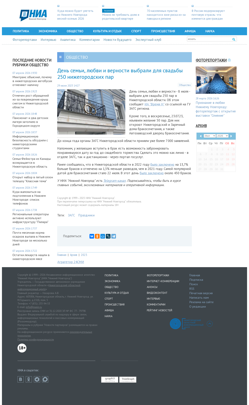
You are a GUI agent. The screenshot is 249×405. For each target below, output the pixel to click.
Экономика (48, 31)
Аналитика (67, 40)
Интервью (48, 40)
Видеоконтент (157, 293)
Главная (61, 255)
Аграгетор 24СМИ (70, 262)
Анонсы (152, 287)
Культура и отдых (107, 31)
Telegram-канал (114, 180)
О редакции (197, 306)
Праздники (86, 215)
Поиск (193, 284)
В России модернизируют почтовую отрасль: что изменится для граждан (208, 14)
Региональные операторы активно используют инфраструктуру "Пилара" (30, 218)
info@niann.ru (34, 307)
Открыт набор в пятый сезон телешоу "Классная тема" (32, 179)
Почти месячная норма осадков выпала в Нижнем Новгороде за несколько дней (31, 238)
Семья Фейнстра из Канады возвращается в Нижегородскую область (31, 162)
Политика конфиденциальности (36, 339)
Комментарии (89, 40)
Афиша (190, 31)
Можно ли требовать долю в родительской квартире (120, 16)
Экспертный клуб (148, 40)
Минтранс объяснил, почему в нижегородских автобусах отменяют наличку (32, 81)
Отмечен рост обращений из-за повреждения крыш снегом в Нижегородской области (30, 101)
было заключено (162, 164)
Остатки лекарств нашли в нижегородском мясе (31, 257)
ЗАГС (71, 215)
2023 (84, 255)
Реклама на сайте (201, 302)
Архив (73, 255)
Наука (209, 31)
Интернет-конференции (163, 281)
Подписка (196, 280)
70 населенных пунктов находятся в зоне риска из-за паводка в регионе (166, 14)
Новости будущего (117, 40)
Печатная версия (201, 293)
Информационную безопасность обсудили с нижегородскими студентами (30, 142)
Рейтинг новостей (159, 310)
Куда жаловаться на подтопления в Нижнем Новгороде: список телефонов (29, 197)
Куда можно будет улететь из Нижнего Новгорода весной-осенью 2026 (75, 14)
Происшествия (163, 31)
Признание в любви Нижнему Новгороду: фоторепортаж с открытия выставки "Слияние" (216, 109)
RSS (191, 288)
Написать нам (199, 297)
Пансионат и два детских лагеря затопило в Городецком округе (30, 122)
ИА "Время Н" (154, 104)
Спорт (136, 31)
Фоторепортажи (25, 40)
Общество (75, 31)
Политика (21, 31)
